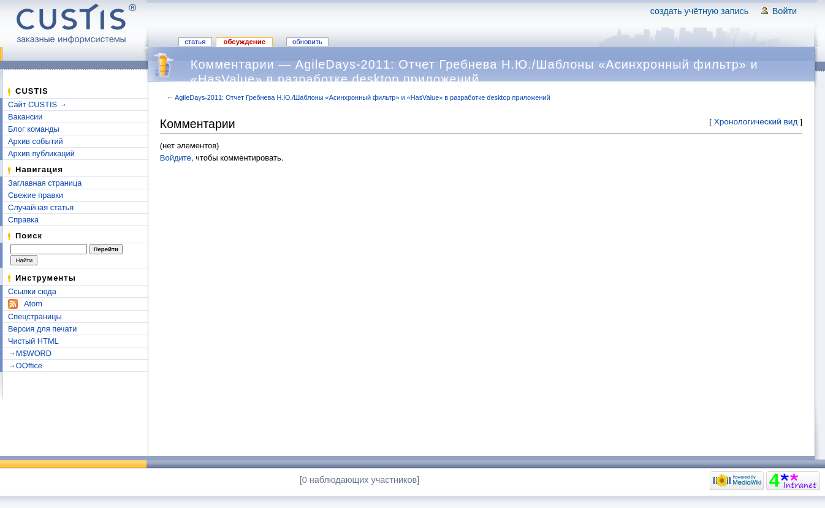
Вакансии (25, 116)
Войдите (175, 157)
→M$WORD (29, 353)
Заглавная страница (45, 183)
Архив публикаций (41, 153)
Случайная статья (41, 207)
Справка (23, 219)
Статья (194, 41)
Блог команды (33, 129)
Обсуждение (244, 41)
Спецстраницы (35, 316)
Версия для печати (42, 328)
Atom (33, 303)
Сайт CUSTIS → (37, 104)
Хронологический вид (756, 121)
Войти (784, 11)
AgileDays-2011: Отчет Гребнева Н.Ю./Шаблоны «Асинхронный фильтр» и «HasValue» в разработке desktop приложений (362, 97)
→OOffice (25, 365)
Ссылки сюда (32, 291)
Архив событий (35, 141)
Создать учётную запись (699, 11)
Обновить (307, 41)
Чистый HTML (33, 341)
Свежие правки (35, 195)
